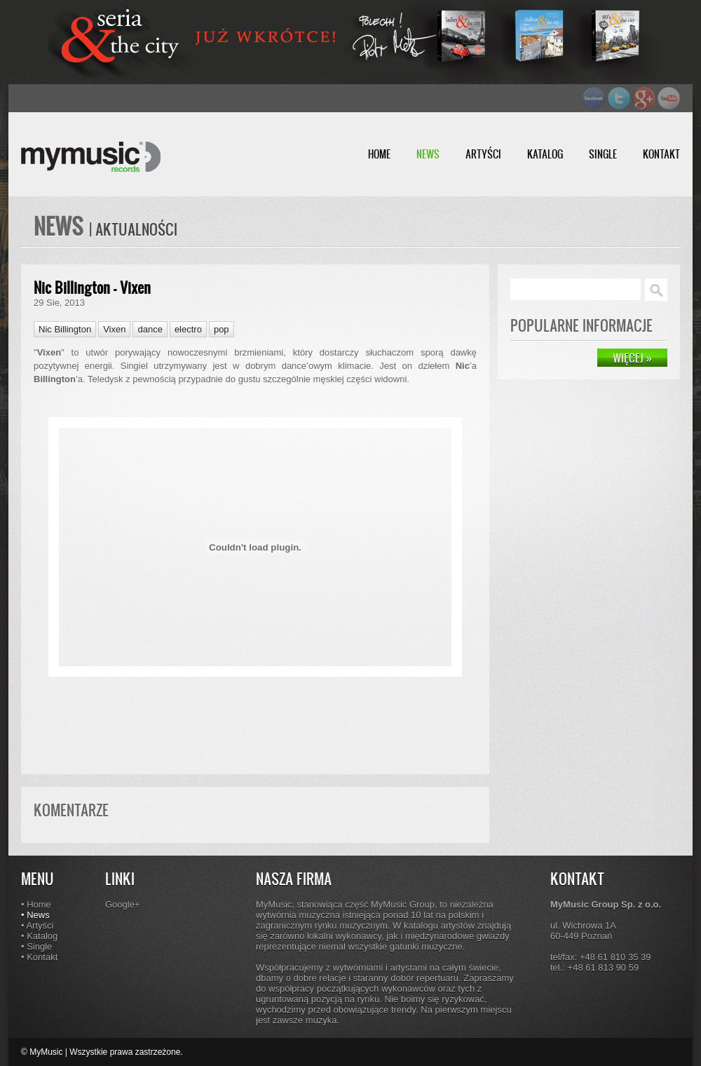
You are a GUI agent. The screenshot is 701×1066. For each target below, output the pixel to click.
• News (35, 915)
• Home (36, 904)
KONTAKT (661, 154)
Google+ (122, 904)
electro (188, 329)
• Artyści (37, 925)
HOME (379, 154)
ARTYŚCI (483, 154)
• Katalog (39, 936)
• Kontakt (39, 957)
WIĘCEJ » (632, 357)
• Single (36, 946)
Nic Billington (65, 329)
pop (221, 329)
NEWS (428, 154)
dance (149, 329)
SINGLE (603, 154)
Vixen (114, 329)
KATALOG (545, 154)
